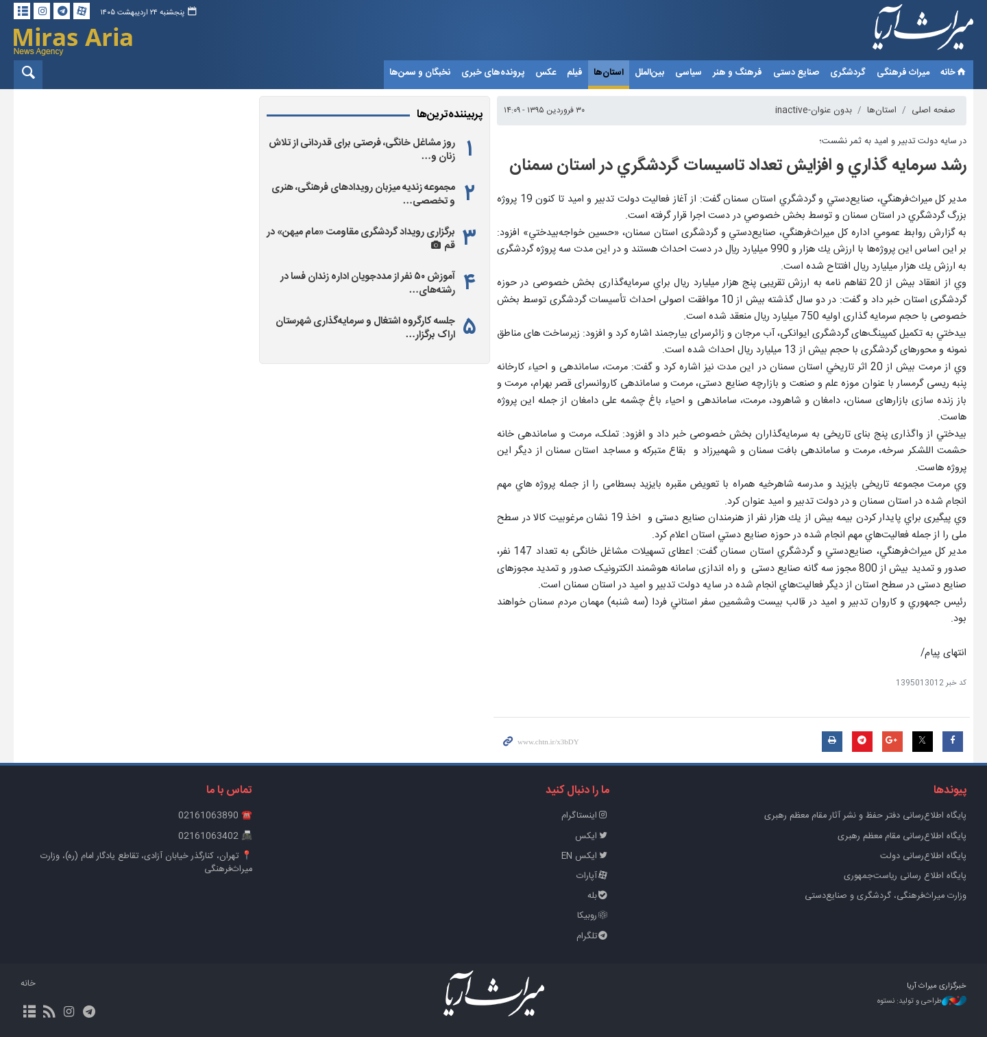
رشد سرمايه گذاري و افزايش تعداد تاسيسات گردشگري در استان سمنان (737, 166)
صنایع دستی (796, 72)
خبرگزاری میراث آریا (904, 32)
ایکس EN (585, 856)
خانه (954, 72)
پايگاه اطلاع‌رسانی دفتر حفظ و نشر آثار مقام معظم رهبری (865, 816)
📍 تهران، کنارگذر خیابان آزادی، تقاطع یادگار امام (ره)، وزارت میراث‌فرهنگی (146, 863)
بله (598, 896)
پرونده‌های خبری (492, 72)
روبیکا (593, 916)
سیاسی (688, 72)
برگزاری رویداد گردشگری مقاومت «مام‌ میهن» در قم (361, 239)
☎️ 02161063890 (215, 816)
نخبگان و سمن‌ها (419, 72)
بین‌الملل (649, 72)
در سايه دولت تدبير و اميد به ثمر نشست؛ (892, 141)
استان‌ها (609, 72)
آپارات (592, 876)
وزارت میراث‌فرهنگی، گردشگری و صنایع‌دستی (885, 896)
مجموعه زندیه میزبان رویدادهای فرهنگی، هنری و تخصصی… (363, 195)
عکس (545, 72)
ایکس (592, 836)
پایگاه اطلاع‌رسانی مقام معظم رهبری (902, 836)
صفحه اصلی (933, 110)
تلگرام (592, 936)
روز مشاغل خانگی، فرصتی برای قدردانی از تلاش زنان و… (362, 150)
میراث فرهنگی (903, 72)
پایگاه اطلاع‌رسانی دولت (923, 856)
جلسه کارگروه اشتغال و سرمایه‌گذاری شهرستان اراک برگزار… (365, 328)
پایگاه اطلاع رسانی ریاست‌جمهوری (905, 876)
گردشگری (848, 72)
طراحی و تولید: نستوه (921, 1002)
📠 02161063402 (215, 836)
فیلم (575, 72)
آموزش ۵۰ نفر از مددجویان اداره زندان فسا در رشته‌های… (367, 284)
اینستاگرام (585, 816)
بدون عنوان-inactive (813, 110)
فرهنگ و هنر (737, 72)
